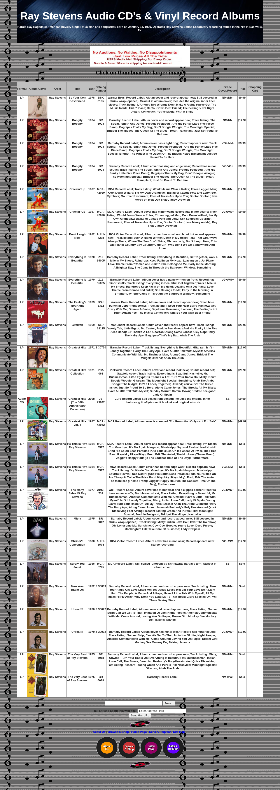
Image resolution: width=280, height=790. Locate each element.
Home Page (139, 731)
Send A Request (160, 731)
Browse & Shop (118, 731)
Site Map (179, 731)
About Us (99, 731)
